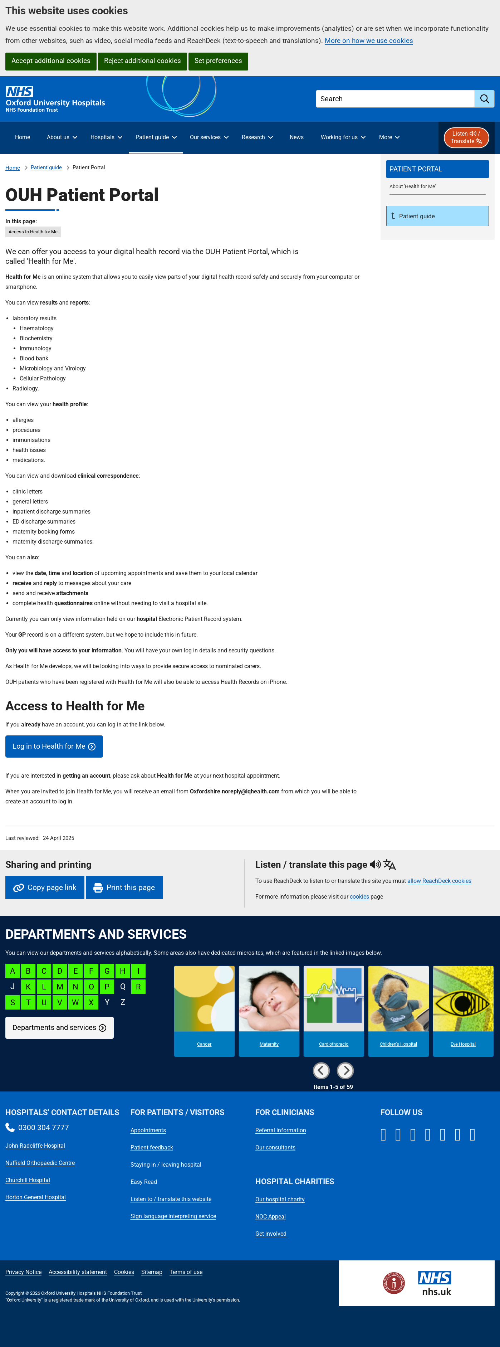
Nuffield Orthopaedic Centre (40, 1162)
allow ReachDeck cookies (439, 881)
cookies (359, 896)
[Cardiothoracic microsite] (333, 1011)
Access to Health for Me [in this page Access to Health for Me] (33, 231)
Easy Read (144, 1181)
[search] (485, 99)
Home (12, 168)
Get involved (270, 1233)
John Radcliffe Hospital (35, 1145)
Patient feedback (152, 1147)
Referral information (280, 1130)
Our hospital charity (280, 1199)
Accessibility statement (78, 1272)
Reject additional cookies (142, 61)
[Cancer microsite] (204, 1011)
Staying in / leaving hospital (166, 1164)
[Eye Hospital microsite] (463, 1011)
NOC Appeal (270, 1216)
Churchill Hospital (27, 1180)
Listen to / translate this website (171, 1199)
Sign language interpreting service (173, 1216)
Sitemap (151, 1272)
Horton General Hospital (35, 1197)
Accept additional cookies (50, 61)
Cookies (124, 1272)
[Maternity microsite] (269, 1011)
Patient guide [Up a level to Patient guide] (416, 216)
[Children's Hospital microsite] (398, 1011)
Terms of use (186, 1272)
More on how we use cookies (369, 41)
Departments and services (54, 1027)
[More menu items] (389, 138)
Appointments (148, 1130)
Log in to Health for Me (49, 746)
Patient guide (46, 167)
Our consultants (275, 1147)
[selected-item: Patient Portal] (437, 169)
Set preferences (218, 61)
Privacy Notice (23, 1272)
